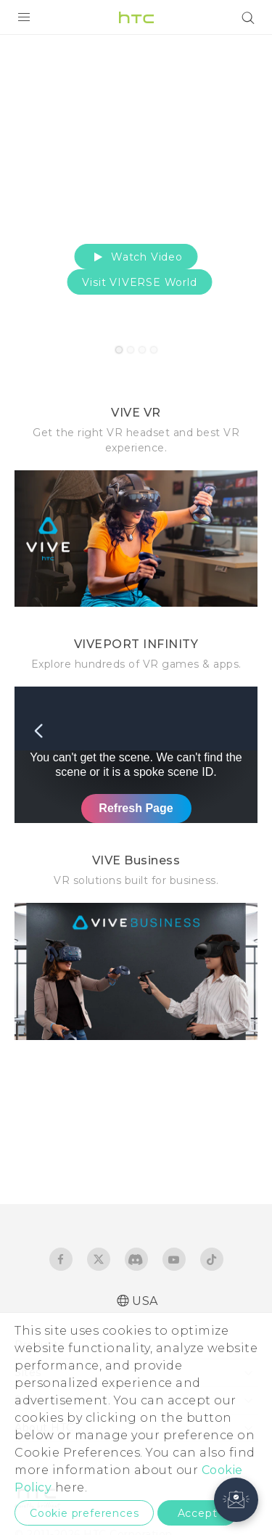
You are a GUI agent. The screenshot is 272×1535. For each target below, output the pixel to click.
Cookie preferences (84, 1513)
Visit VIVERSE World (139, 282)
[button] (236, 1500)
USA (145, 1301)
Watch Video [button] (136, 256)
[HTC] (136, 17)
